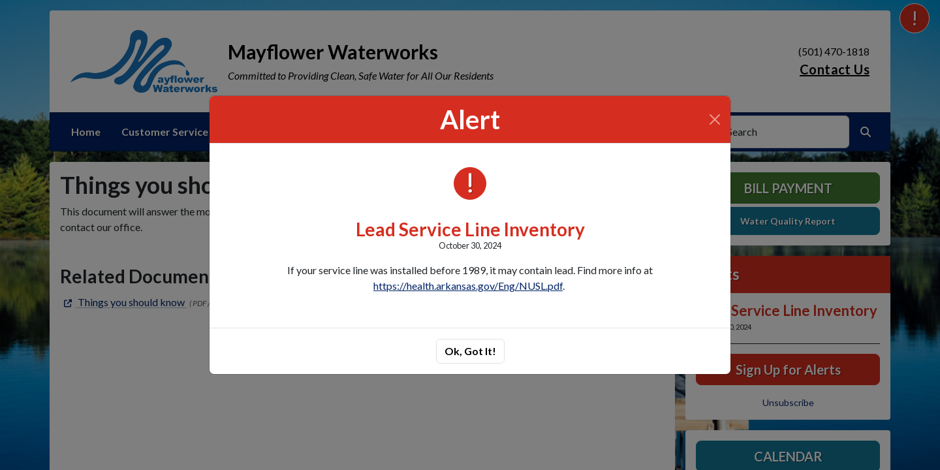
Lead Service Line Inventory (470, 229)
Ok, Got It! (470, 351)
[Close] (714, 119)
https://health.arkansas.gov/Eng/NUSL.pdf (468, 285)
